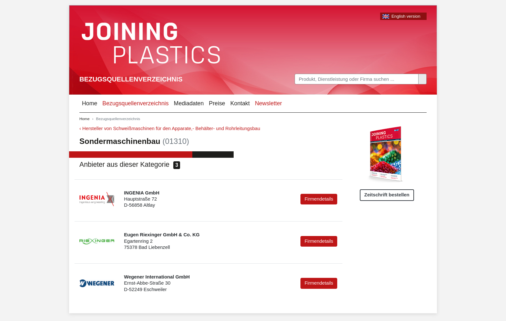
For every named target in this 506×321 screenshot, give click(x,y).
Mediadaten (189, 103)
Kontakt (240, 103)
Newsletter (268, 103)
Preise (217, 103)
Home (89, 103)
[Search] (357, 79)
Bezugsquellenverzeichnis (130, 79)
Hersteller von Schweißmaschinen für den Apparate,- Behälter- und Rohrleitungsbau (171, 128)
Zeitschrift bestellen (387, 194)
